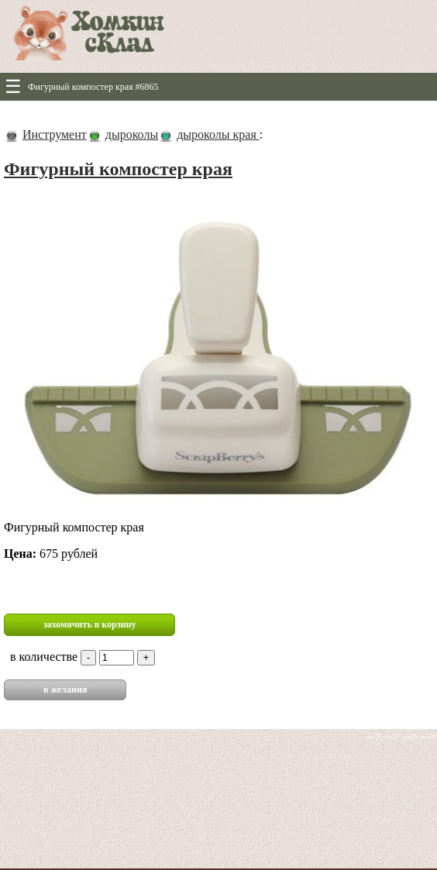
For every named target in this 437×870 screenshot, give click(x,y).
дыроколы (131, 134)
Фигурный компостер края (118, 169)
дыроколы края (218, 134)
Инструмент (54, 134)
